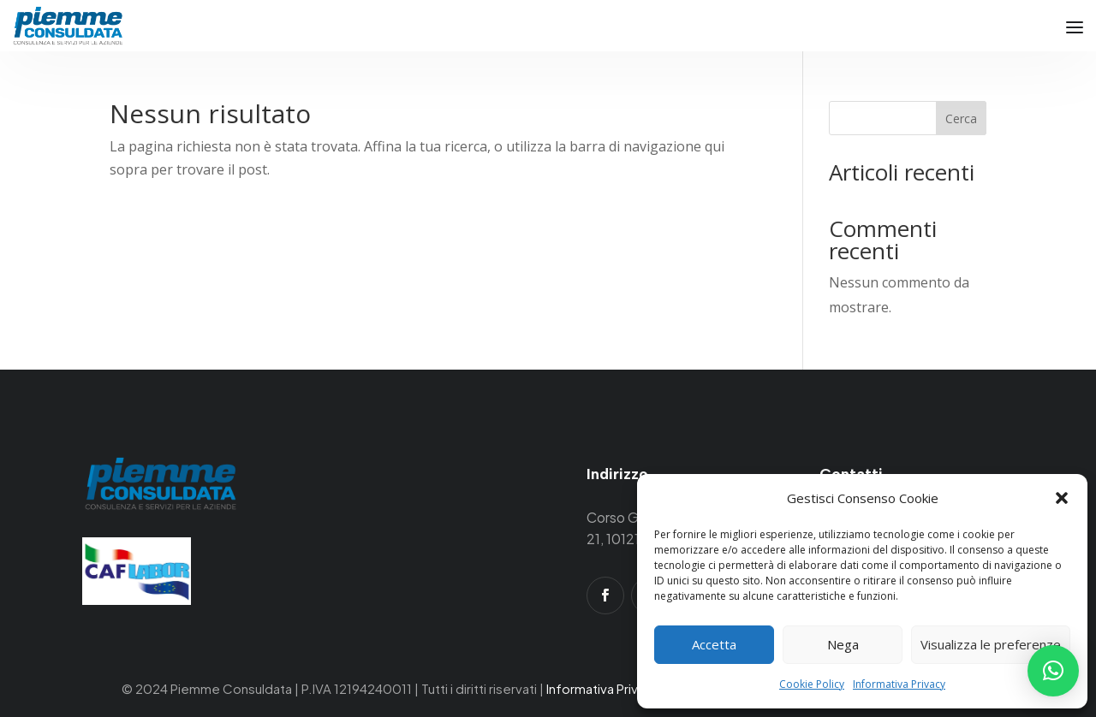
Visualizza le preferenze (990, 644)
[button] (1061, 498)
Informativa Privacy (899, 684)
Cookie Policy (811, 684)
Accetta (714, 644)
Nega (843, 644)
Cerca (961, 118)
